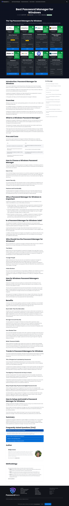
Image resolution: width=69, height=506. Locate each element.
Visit (13, 48)
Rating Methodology (24, 493)
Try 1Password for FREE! (13, 73)
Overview (47, 88)
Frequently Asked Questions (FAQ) (51, 116)
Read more (17, 38)
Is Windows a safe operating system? (25, 438)
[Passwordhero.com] (5, 2)
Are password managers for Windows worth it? (25, 440)
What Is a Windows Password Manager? (52, 90)
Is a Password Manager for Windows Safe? (53, 99)
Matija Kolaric (31, 14)
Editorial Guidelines (38, 494)
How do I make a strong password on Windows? (25, 436)
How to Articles (23, 491)
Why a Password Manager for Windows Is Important (52, 97)
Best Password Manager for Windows (52, 83)
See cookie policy (37, 504)
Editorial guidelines (11, 478)
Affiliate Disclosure (38, 493)
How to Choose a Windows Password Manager (53, 94)
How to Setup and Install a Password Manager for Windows (54, 112)
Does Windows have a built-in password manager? (25, 430)
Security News (23, 492)
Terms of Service (37, 492)
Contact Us (37, 490)
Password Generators (24, 490)
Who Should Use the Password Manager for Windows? (53, 102)
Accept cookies (47, 504)
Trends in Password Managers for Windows (53, 109)
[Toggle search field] (66, 1)
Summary (47, 114)
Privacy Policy (37, 491)
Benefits (47, 107)
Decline (42, 504)
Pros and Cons (48, 92)
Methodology (43, 14)
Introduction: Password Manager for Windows (53, 85)
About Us (36, 489)
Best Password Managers (25, 489)
